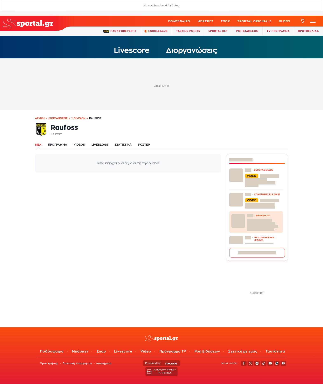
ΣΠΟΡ (225, 21)
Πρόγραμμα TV (172, 351)
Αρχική (39, 118)
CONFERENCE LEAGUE (267, 194)
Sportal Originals (254, 21)
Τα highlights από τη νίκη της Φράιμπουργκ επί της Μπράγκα (262, 180)
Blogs (284, 21)
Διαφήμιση (103, 363)
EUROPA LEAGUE (263, 170)
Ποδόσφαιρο (179, 21)
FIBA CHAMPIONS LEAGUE (264, 238)
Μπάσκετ (205, 21)
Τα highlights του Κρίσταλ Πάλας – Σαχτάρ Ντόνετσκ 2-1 (262, 204)
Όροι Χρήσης (49, 363)
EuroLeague (156, 31)
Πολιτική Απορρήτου (77, 363)
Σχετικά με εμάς (242, 351)
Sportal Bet (218, 31)
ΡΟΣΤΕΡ (144, 144)
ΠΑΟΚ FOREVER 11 (119, 31)
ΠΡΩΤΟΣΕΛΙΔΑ (308, 31)
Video (145, 351)
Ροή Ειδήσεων (207, 351)
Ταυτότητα (275, 351)
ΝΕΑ (38, 144)
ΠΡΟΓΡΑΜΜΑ (57, 144)
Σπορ (101, 351)
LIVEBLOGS (99, 144)
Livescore (132, 50)
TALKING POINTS (188, 31)
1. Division (78, 118)
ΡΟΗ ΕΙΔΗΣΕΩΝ (247, 31)
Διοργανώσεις (191, 50)
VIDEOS (79, 144)
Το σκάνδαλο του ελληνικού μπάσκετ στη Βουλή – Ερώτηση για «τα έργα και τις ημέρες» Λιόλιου (262, 224)
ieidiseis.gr (263, 215)
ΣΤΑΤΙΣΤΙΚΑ (123, 144)
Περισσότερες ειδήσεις (257, 252)
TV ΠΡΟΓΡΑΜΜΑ (278, 31)
